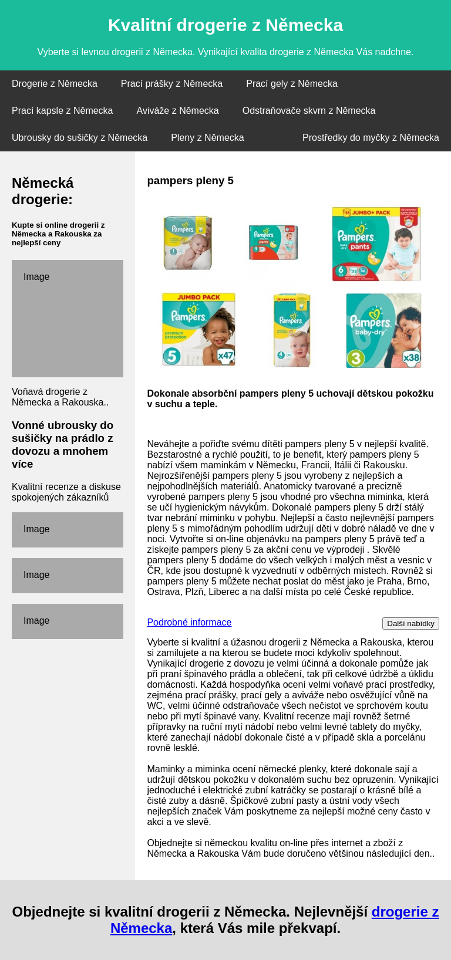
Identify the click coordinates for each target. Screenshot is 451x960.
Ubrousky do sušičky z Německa (79, 138)
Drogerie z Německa (54, 84)
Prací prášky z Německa (172, 84)
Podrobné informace (189, 622)
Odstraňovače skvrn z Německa (309, 111)
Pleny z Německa (207, 138)
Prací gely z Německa (292, 84)
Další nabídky (411, 623)
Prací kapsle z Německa (62, 111)
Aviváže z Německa (178, 111)
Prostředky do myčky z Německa (370, 138)
